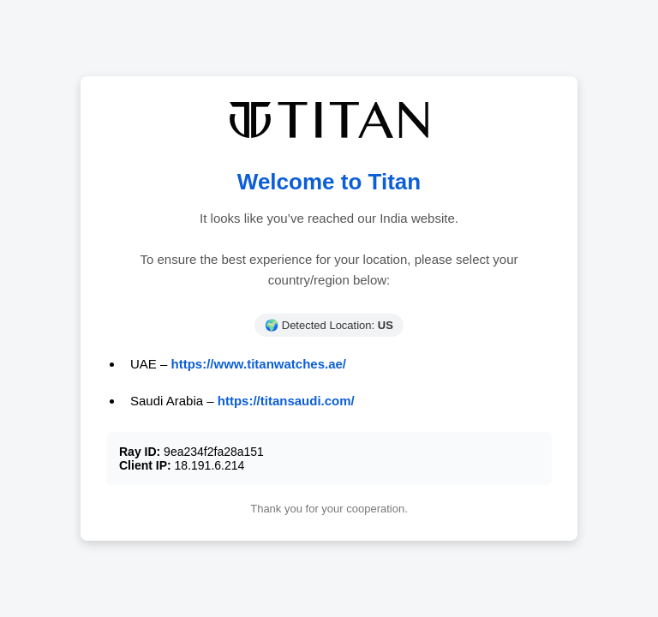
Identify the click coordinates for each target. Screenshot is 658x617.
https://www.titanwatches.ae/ (258, 363)
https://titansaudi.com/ (286, 400)
